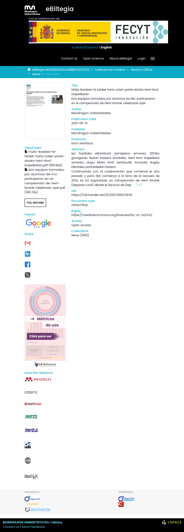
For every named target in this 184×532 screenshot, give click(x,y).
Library (56, 522)
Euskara (78, 47)
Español (92, 47)
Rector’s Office (141, 70)
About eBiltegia (120, 58)
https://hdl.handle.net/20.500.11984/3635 (101, 195)
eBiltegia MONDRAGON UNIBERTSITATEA (60, 70)
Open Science (93, 58)
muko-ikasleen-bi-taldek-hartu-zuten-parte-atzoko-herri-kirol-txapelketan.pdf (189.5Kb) (45, 158)
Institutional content (110, 70)
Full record (35, 203)
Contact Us (69, 58)
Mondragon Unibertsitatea (91, 113)
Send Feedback (33, 527)
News (36, 74)
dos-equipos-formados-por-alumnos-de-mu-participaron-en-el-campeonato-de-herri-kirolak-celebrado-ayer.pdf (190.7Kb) (45, 181)
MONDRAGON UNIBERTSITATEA (26, 522)
